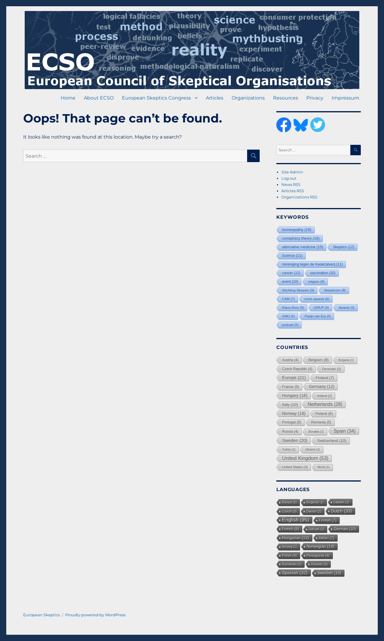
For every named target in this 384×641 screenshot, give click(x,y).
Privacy (314, 98)
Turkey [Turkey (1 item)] (288, 449)
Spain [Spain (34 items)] (345, 431)
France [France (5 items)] (290, 387)
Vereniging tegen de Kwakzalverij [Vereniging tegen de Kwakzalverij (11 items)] (312, 264)
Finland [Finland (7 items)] (325, 377)
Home (68, 98)
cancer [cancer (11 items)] (291, 273)
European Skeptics (41, 614)
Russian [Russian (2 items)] (319, 564)
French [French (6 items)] (290, 529)
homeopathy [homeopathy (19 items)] (296, 229)
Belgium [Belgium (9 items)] (318, 360)
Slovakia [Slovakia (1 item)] (316, 431)
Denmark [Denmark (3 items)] (331, 369)
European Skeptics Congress (156, 98)
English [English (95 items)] (295, 520)
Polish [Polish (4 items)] (289, 555)
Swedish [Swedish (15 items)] (329, 573)
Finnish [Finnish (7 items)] (327, 520)
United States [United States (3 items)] (295, 467)
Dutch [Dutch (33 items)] (341, 510)
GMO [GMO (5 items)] (288, 316)
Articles (214, 98)
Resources (285, 98)
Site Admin (292, 172)
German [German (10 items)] (345, 529)
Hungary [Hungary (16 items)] (294, 395)
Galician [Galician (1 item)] (316, 529)
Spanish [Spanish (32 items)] (295, 572)
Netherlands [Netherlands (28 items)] (325, 404)
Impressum (345, 98)
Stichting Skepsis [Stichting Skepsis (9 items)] (298, 290)
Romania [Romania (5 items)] (321, 422)
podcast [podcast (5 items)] (290, 325)
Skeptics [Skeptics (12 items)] (343, 247)
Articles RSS (292, 190)
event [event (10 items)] (290, 282)
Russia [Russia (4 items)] (290, 431)
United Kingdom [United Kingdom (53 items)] (305, 458)
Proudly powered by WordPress (95, 614)
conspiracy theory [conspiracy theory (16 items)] (300, 238)
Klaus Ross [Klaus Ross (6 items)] (293, 307)
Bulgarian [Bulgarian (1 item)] (314, 502)
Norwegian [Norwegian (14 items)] (320, 546)
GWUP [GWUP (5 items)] (321, 307)
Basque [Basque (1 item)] (289, 502)
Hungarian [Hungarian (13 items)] (295, 538)
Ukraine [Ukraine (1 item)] (312, 449)
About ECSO (99, 98)
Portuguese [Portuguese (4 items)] (318, 555)
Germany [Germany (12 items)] (321, 386)
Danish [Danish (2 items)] (313, 511)
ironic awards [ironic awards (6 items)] (317, 299)
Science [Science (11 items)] (292, 256)
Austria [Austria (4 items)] (290, 360)
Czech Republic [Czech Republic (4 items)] (297, 369)
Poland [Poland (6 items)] (324, 414)
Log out (288, 178)
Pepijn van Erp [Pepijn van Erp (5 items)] (318, 316)
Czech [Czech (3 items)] (289, 511)
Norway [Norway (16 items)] (293, 413)
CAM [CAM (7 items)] (288, 299)
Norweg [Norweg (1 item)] (289, 546)
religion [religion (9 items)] (316, 282)
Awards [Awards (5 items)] (347, 307)
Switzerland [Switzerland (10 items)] (331, 440)
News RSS (290, 184)
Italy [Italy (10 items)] (290, 404)
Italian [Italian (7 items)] (326, 538)
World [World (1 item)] (323, 467)
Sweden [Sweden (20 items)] (294, 440)
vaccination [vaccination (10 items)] (323, 273)
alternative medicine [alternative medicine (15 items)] (302, 247)
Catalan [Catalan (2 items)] (341, 502)
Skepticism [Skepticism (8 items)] (335, 290)
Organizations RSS (299, 197)
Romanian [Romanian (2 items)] (291, 564)
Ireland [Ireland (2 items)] (324, 396)
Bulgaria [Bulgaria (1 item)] (346, 360)
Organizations (248, 98)
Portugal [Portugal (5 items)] (291, 422)
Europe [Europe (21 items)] (294, 377)
